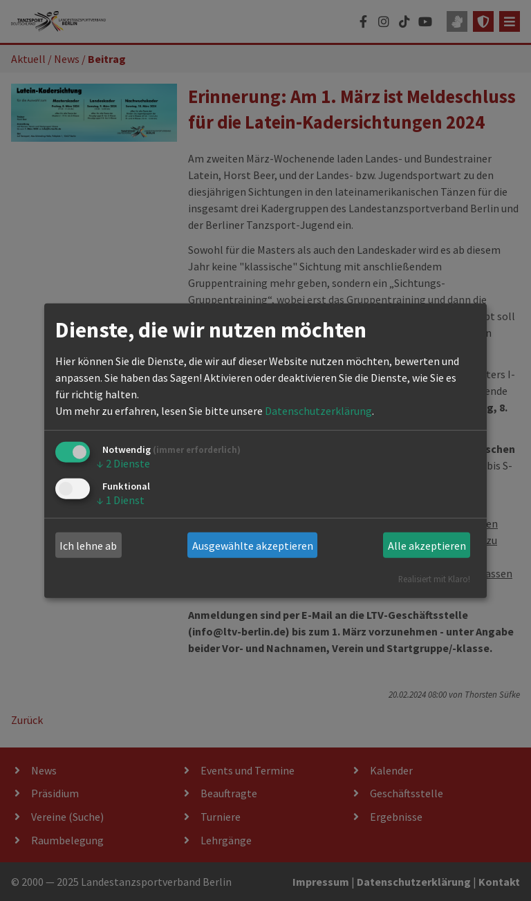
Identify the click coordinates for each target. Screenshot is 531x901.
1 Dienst (121, 499)
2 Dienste (123, 463)
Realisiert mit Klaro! (434, 578)
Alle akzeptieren (427, 545)
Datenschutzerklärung (318, 411)
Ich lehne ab (88, 545)
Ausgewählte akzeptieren (252, 545)
